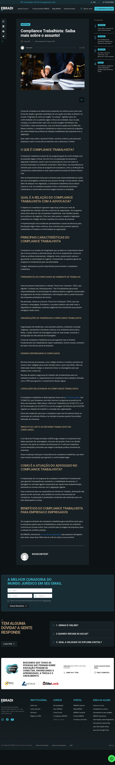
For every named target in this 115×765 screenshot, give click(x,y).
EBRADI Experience (99, 717)
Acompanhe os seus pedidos (102, 714)
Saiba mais (67, 667)
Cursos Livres (57, 714)
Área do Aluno (101, 701)
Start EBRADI (57, 710)
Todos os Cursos (58, 721)
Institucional (38, 701)
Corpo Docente (35, 710)
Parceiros (33, 714)
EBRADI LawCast (79, 707)
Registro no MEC (35, 717)
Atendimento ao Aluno (100, 710)
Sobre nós (33, 707)
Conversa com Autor (80, 721)
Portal (77, 701)
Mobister (111, 747)
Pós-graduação (58, 707)
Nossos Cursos (23, 9)
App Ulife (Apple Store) (101, 728)
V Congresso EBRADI (60, 717)
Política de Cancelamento (59, 747)
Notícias (25, 24)
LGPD (70, 747)
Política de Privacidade (42, 747)
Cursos (57, 701)
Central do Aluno (69, 9)
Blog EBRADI (56, 9)
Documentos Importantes (101, 724)
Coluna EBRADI (78, 717)
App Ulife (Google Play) (101, 731)
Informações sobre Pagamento (103, 721)
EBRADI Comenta (79, 714)
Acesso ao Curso (98, 707)
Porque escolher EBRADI (41, 9)
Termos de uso (47, 600)
